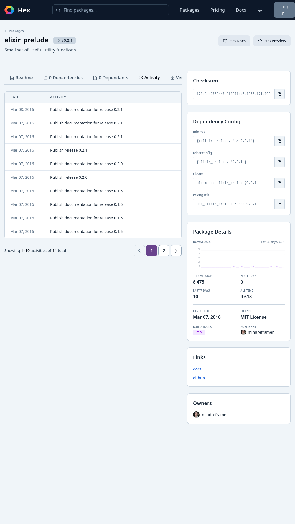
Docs (241, 10)
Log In (284, 10)
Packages (189, 10)
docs (197, 369)
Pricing (217, 10)
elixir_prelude (26, 39)
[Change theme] (260, 10)
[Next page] (176, 250)
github (199, 377)
